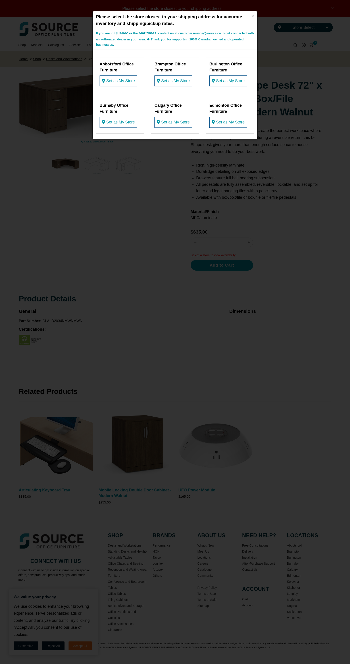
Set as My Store (118, 81)
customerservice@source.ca (199, 33)
